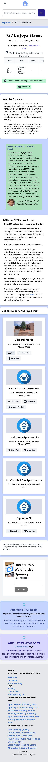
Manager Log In (16, 694)
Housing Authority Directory (22, 713)
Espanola (6, 22)
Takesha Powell (21, 647)
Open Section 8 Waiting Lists (22, 704)
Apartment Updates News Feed (23, 716)
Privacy (11, 688)
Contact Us (13, 691)
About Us (12, 677)
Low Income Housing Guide (21, 732)
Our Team (13, 680)
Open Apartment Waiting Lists (23, 707)
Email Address (21, 578)
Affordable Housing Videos (21, 710)
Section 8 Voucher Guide (20, 735)
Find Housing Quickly (18, 729)
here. (32, 294)
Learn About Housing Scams (22, 744)
